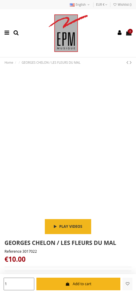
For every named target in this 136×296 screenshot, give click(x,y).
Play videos (68, 226)
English (80, 4)
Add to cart (78, 283)
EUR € (101, 4)
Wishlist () (122, 4)
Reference (13, 251)
